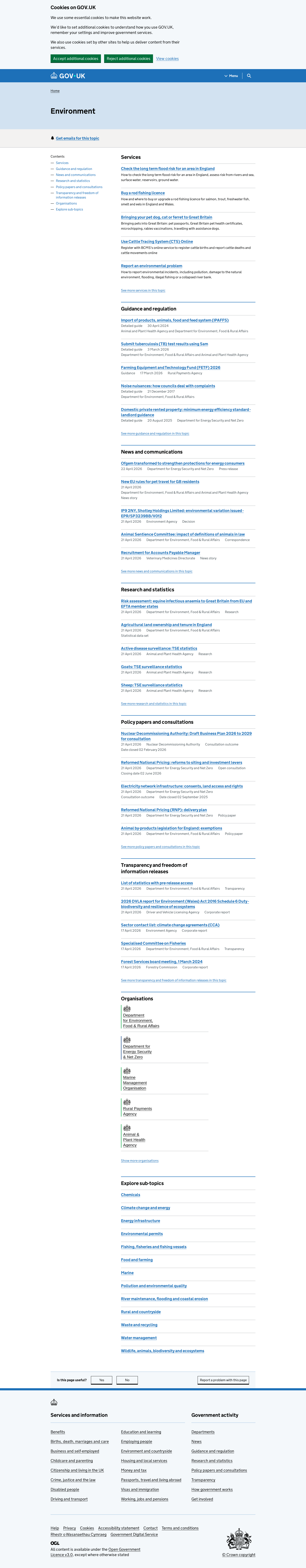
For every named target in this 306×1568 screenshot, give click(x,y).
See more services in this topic (143, 290)
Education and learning (141, 1431)
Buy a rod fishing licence (143, 192)
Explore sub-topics (69, 209)
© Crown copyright (238, 1554)
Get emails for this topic (77, 138)
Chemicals (130, 1194)
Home (55, 91)
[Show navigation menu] (231, 75)
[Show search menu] (248, 75)
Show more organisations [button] (140, 1161)
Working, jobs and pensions (144, 1499)
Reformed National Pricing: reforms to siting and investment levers (181, 762)
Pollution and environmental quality (154, 1285)
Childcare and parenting (72, 1460)
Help (55, 1528)
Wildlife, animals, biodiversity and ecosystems (162, 1350)
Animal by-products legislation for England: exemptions (171, 828)
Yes (105, 1380)
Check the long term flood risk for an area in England (168, 168)
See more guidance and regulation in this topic (155, 433)
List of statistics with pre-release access (157, 882)
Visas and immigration (140, 1489)
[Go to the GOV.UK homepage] (68, 76)
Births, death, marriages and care (80, 1441)
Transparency (203, 1479)
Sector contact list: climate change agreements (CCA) (170, 925)
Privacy (69, 1528)
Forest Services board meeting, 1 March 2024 (162, 961)
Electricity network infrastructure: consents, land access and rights (182, 786)
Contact (150, 1528)
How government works (212, 1489)
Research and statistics (73, 181)
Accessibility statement (118, 1528)
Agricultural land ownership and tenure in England (166, 624)
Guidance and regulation (74, 169)
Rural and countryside (141, 1311)
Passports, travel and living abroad (151, 1479)
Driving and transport (69, 1499)
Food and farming (137, 1259)
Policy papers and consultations (79, 187)
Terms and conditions (180, 1528)
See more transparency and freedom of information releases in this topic (173, 980)
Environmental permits (142, 1233)
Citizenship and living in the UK (77, 1470)
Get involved (202, 1499)
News (196, 1441)
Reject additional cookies (128, 58)
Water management (139, 1337)
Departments (203, 1431)
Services (62, 163)
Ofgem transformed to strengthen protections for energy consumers (183, 463)
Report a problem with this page (223, 1380)
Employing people (136, 1441)
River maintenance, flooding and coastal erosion (164, 1298)
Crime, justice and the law (73, 1479)
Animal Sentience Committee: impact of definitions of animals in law (183, 534)
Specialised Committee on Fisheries (153, 943)
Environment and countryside (146, 1451)
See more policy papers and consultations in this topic (160, 847)
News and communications (76, 175)
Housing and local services (144, 1460)
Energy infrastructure (140, 1220)
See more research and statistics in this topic (154, 704)
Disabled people (65, 1489)
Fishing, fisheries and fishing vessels (154, 1246)
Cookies (87, 1528)
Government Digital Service (134, 1534)
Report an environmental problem (151, 265)
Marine (127, 1272)
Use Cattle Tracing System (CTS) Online (157, 241)
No (131, 1380)
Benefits (58, 1431)
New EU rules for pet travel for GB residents (160, 481)
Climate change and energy (145, 1207)
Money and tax (134, 1470)
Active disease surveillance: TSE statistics (159, 648)
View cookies (167, 59)
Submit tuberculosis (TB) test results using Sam (164, 343)
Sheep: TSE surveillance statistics (151, 685)
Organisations (66, 203)
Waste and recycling (139, 1324)
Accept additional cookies (75, 58)
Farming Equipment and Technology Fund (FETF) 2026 (170, 367)
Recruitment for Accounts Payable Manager (160, 552)
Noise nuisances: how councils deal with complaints (168, 385)
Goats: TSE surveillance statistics (151, 666)
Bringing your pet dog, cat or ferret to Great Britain (166, 217)
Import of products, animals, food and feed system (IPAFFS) (175, 320)
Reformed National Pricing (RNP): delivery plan (164, 809)
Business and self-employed (75, 1451)
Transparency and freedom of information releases (77, 195)
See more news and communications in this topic (156, 571)
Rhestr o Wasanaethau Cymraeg (78, 1534)
